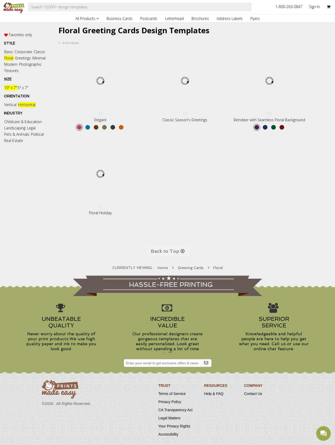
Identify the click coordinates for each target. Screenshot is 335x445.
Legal (31, 127)
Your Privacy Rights (174, 426)
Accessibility (168, 434)
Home (163, 268)
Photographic (30, 64)
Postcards (148, 18)
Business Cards (119, 18)
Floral (8, 58)
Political (37, 134)
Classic (39, 51)
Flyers (255, 18)
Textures (11, 70)
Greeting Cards (191, 268)
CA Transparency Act (175, 410)
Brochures (200, 18)
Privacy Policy (169, 402)
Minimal (39, 58)
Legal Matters (169, 418)
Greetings (23, 58)
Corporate (23, 51)
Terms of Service (172, 394)
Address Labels (230, 18)
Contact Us (253, 394)
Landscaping (14, 127)
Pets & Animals (16, 134)
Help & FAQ (214, 394)
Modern (11, 64)
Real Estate (13, 140)
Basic (8, 51)
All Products (87, 18)
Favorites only (20, 34)
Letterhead (174, 18)
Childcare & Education (23, 121)
